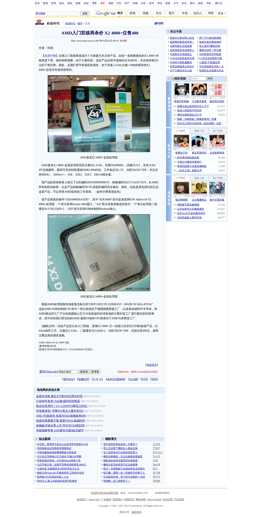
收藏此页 (83, 379)
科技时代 (70, 23)
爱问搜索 (40, 13)
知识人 (198, 13)
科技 (86, 3)
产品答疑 (179, 499)
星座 (167, 3)
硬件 (80, 23)
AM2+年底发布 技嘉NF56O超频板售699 (61, 415)
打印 (144, 379)
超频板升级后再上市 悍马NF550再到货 (60, 425)
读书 (151, 3)
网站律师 (141, 499)
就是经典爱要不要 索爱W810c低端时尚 (60, 420)
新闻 (45, 3)
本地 (185, 13)
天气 (176, 3)
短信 (184, 3)
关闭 (154, 379)
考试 (159, 3)
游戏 (135, 3)
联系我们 (118, 499)
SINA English (154, 499)
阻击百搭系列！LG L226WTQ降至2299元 (61, 406)
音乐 (158, 13)
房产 (127, 3)
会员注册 (168, 499)
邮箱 (200, 3)
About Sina (94, 499)
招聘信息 (129, 499)
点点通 (133, 379)
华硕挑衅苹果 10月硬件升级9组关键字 (60, 430)
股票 (78, 3)
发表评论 (152, 364)
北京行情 (50, 55)
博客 (94, 3)
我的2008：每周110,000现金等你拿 (137, 371)
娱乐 (61, 3)
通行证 (218, 3)
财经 (69, 3)
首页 (37, 3)
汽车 (118, 3)
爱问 (192, 3)
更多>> (222, 13)
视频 (110, 3)
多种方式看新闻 (115, 379)
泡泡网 (123, 40)
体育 (53, 3)
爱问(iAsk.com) (48, 371)
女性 (143, 3)
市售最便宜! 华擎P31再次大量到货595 (60, 410)
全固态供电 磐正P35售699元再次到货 (59, 396)
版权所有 (137, 512)
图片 (172, 13)
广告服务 (106, 499)
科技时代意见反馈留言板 (104, 493)
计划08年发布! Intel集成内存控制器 (58, 401)
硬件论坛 (68, 379)
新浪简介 (82, 499)
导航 (208, 3)
